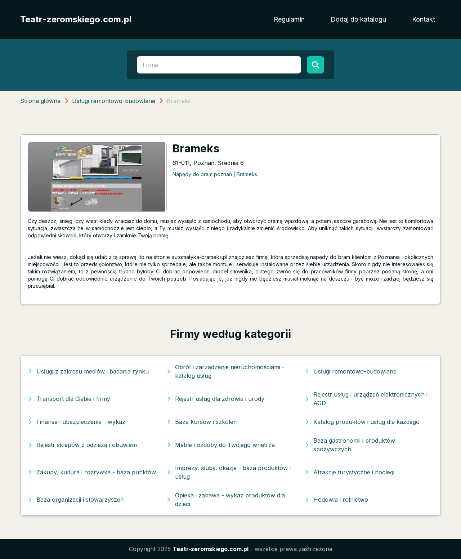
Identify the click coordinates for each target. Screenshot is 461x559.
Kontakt (423, 19)
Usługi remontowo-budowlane (113, 100)
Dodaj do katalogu (358, 19)
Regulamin (289, 19)
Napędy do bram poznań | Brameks (215, 174)
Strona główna (40, 100)
